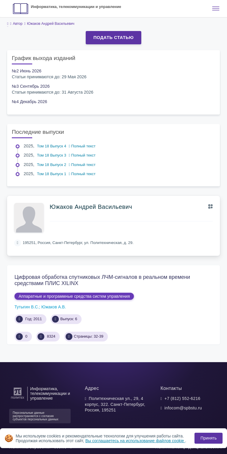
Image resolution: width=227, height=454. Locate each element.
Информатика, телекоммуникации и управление (76, 6)
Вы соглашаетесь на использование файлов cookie (135, 440)
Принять (208, 438)
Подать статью (113, 37)
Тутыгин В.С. (26, 307)
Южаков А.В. (53, 307)
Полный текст (82, 146)
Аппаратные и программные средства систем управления (74, 296)
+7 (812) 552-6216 (182, 398)
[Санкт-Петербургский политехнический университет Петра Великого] (17, 398)
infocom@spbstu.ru (183, 408)
